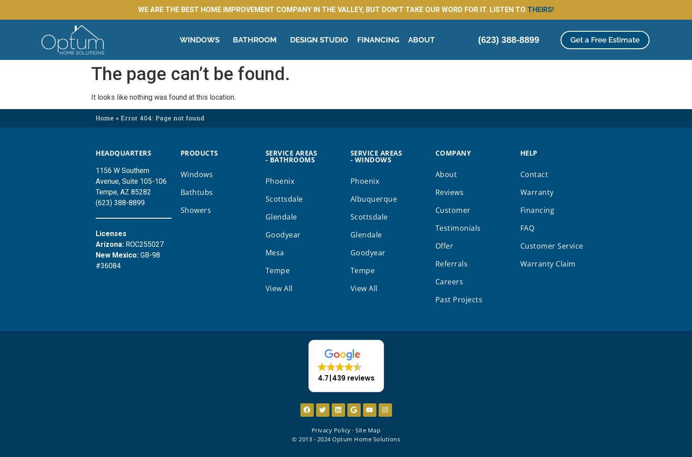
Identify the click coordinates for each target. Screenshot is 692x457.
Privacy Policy (331, 430)
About (423, 39)
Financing (378, 39)
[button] (346, 366)
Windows (202, 39)
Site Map (367, 430)
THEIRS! (540, 9)
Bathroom (257, 39)
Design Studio (319, 39)
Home (105, 118)
